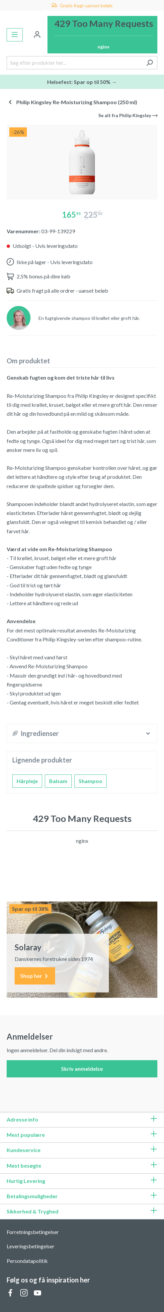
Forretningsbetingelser (33, 1232)
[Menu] (15, 34)
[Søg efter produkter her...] (74, 62)
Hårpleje (27, 781)
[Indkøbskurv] (102, 34)
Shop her (34, 976)
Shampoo (90, 781)
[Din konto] (37, 35)
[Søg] (149, 62)
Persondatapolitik (27, 1261)
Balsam (58, 781)
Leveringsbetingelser (30, 1246)
